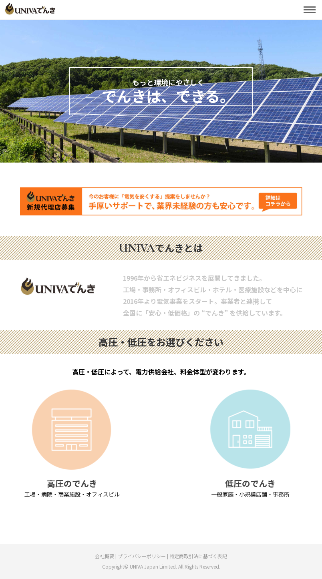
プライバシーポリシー (142, 556)
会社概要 (105, 556)
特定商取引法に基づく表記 (198, 556)
